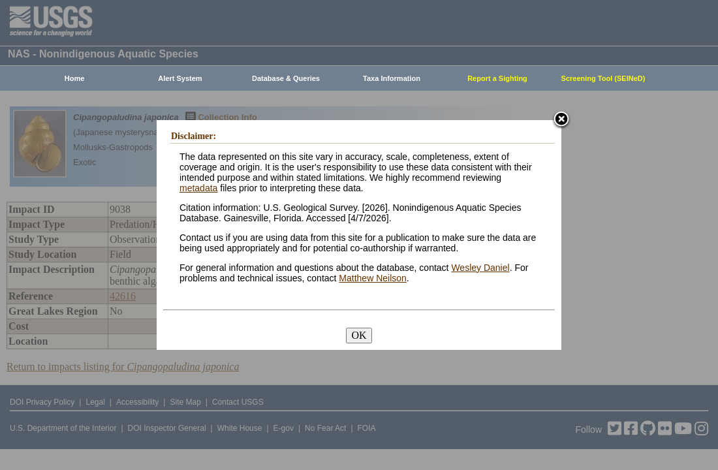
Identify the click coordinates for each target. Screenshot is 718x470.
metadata (198, 188)
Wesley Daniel (480, 267)
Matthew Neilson (373, 278)
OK (358, 335)
